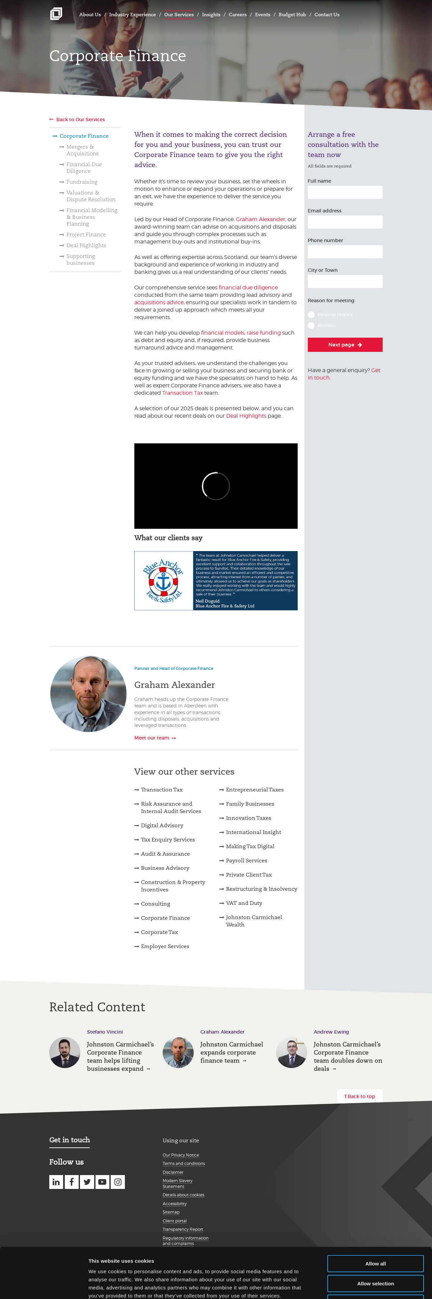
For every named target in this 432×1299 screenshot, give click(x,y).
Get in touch (69, 1140)
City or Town (323, 270)
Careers (238, 14)
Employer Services (165, 946)
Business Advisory (165, 868)
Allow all (376, 1216)
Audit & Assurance (165, 854)
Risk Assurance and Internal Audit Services (171, 807)
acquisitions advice (159, 302)
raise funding (264, 333)
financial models (222, 333)
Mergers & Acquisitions (82, 150)
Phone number (325, 240)
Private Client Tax (249, 875)
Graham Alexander (260, 219)
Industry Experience (132, 14)
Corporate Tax (159, 932)
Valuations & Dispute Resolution (90, 196)
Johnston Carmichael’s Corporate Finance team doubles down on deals (348, 1056)
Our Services (179, 14)
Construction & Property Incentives (173, 886)
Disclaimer (173, 1172)
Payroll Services (246, 860)
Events (262, 14)
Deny (376, 1256)
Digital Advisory (162, 825)
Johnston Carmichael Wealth (254, 921)
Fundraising (82, 182)
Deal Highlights (86, 245)
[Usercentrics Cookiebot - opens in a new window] (43, 1286)
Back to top (361, 1096)
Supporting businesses (80, 259)
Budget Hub (292, 14)
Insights (211, 14)
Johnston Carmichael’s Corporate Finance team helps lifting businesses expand (120, 1056)
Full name (319, 181)
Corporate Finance (84, 136)
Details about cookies (183, 1194)
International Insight (253, 832)
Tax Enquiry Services (168, 839)
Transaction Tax (182, 393)
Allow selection (375, 1236)
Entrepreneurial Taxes (255, 789)
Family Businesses (250, 804)
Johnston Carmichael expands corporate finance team (231, 1052)
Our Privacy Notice (181, 1155)
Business (326, 325)
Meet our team (151, 737)
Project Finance (86, 234)
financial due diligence (248, 287)
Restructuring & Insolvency (261, 889)
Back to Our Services (80, 119)
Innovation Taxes (248, 818)
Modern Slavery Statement (177, 1183)
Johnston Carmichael (56, 13)
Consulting (155, 904)
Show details (354, 1286)
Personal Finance (335, 314)
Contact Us (327, 14)
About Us (90, 14)
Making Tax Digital (250, 846)
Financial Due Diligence (84, 167)
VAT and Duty (244, 903)
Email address (325, 210)
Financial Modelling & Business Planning (91, 217)
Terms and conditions (184, 1163)
